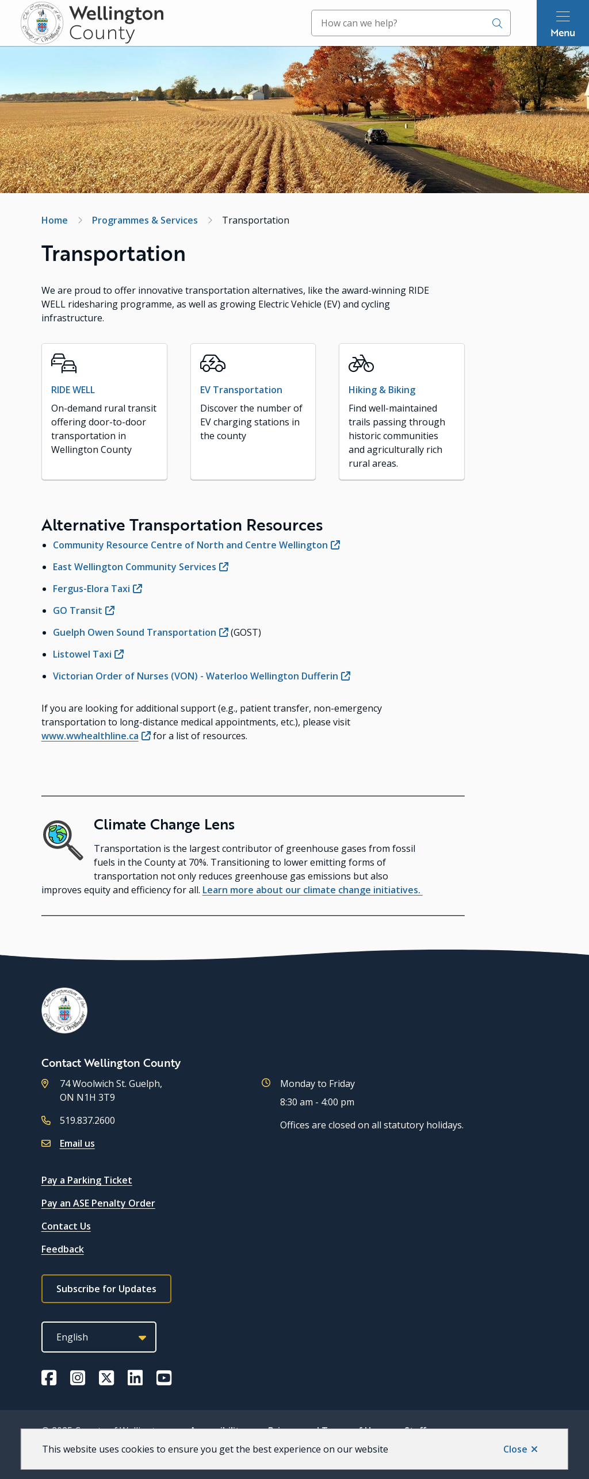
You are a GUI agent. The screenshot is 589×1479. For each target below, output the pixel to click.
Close (515, 1449)
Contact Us (66, 1226)
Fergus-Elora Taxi (91, 588)
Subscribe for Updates (106, 1288)
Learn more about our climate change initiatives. (312, 889)
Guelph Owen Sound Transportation (134, 632)
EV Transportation (241, 389)
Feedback (62, 1249)
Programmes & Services (145, 220)
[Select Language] (98, 1337)
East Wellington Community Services (134, 566)
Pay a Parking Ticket (86, 1180)
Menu (562, 32)
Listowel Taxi (82, 654)
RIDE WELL (73, 389)
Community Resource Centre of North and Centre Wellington (190, 545)
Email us (77, 1143)
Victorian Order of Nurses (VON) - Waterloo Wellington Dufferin (195, 676)
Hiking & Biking (382, 389)
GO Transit (77, 610)
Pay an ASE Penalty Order (98, 1203)
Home (54, 220)
